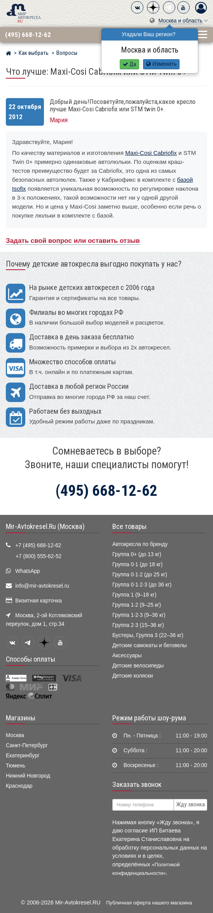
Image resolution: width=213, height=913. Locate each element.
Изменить (161, 64)
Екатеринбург (23, 755)
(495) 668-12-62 (28, 34)
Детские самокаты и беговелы (149, 645)
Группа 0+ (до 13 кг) (136, 554)
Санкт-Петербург (27, 745)
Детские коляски (132, 676)
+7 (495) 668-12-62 (38, 545)
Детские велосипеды (138, 666)
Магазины (20, 718)
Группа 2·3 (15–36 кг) (138, 625)
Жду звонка (190, 804)
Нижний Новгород (28, 776)
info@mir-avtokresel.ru (42, 586)
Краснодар (19, 786)
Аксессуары (127, 655)
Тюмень (15, 766)
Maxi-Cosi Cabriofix (151, 152)
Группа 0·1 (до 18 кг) (137, 564)
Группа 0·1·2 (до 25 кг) (139, 575)
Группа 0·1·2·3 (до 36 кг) (141, 585)
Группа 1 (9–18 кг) (134, 595)
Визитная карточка (38, 601)
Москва (15, 735)
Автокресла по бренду (140, 544)
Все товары (129, 526)
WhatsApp (27, 571)
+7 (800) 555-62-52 (38, 556)
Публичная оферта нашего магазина (149, 903)
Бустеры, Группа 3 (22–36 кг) (147, 635)
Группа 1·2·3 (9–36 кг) (139, 615)
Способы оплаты (30, 659)
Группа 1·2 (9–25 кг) (136, 605)
